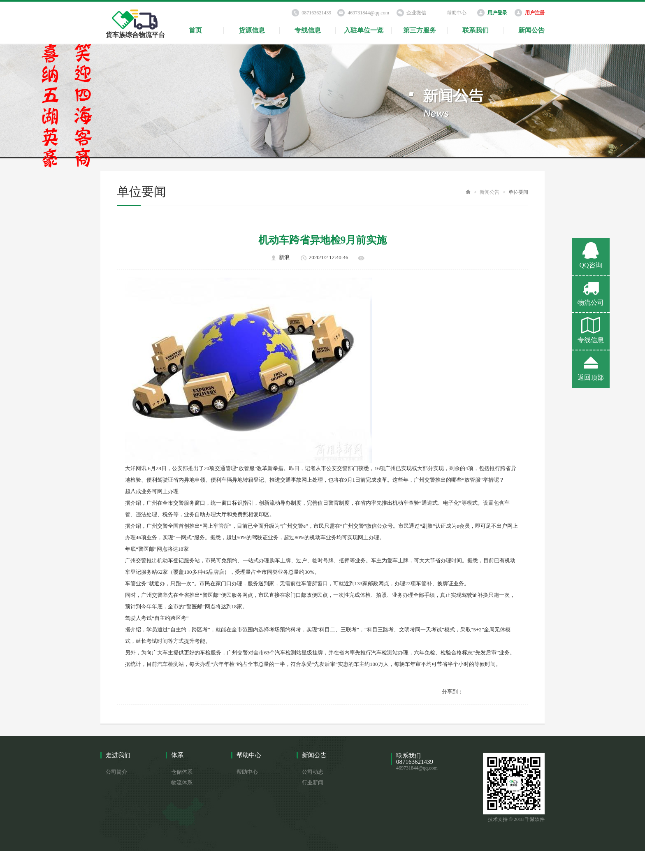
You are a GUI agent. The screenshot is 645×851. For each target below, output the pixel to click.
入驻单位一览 (363, 30)
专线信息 (308, 30)
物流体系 (182, 782)
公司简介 (116, 772)
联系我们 (475, 30)
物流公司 (591, 293)
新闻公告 (531, 30)
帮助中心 (456, 13)
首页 (195, 30)
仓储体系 (182, 772)
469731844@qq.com (368, 13)
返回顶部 (591, 368)
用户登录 (497, 13)
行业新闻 (312, 782)
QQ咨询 (591, 255)
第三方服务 (419, 30)
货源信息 (252, 30)
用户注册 (535, 13)
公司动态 (312, 772)
